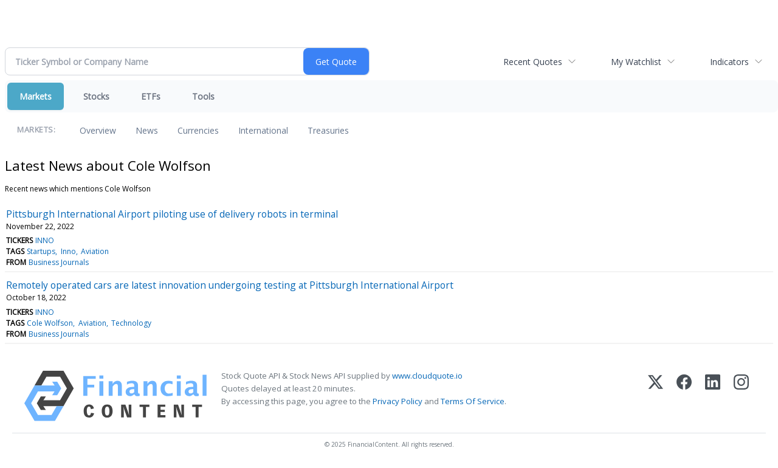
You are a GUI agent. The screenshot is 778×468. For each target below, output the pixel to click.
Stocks (96, 96)
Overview (98, 130)
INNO (44, 240)
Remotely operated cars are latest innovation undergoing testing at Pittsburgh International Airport (229, 285)
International (263, 130)
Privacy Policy (397, 401)
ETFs (150, 96)
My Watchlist (636, 61)
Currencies (198, 130)
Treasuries (328, 130)
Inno (68, 251)
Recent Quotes (532, 61)
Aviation (95, 251)
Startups (41, 251)
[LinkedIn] (712, 396)
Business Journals (59, 262)
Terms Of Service (472, 401)
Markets (35, 96)
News (147, 130)
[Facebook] (684, 396)
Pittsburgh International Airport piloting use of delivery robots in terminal (172, 214)
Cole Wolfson (50, 323)
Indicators (729, 61)
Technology (131, 323)
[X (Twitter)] (655, 396)
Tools (203, 96)
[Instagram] (741, 396)
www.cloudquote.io (427, 375)
